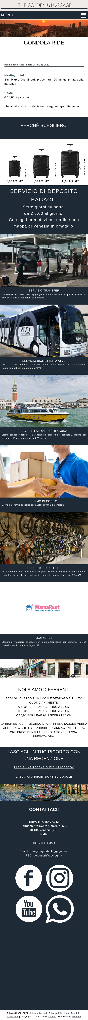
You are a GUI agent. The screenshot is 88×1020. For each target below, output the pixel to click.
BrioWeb (76, 1016)
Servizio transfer (44, 290)
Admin (52, 1016)
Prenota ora (43, 736)
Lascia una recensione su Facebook (44, 767)
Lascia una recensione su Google (44, 776)
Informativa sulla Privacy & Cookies (49, 1013)
